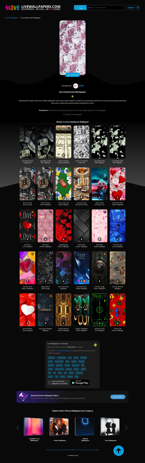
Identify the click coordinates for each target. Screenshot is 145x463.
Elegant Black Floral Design (45, 287)
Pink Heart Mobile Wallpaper (99, 245)
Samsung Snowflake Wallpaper (45, 329)
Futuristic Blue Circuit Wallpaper (117, 245)
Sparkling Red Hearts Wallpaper (63, 245)
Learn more (117, 397)
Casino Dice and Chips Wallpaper (63, 204)
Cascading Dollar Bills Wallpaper (45, 162)
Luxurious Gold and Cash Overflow (81, 204)
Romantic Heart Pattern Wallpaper (117, 204)
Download (72, 75)
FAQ (90, 450)
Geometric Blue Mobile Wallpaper (81, 287)
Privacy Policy (83, 450)
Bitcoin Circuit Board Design (27, 204)
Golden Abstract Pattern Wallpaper (63, 329)
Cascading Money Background (27, 162)
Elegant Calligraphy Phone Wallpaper (81, 329)
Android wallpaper (63, 351)
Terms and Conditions (69, 450)
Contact (48, 450)
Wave (78, 86)
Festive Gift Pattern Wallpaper (117, 329)
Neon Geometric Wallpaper (63, 287)
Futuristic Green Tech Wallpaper (99, 329)
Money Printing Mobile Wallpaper (63, 162)
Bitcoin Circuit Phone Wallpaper (45, 204)
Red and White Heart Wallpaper (27, 329)
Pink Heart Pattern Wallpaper (45, 245)
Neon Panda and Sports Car (99, 204)
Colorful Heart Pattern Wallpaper (27, 287)
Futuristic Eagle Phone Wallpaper (99, 287)
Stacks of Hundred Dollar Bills (82, 162)
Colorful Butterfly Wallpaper (117, 287)
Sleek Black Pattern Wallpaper (81, 245)
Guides (96, 450)
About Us (56, 450)
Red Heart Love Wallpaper (27, 245)
